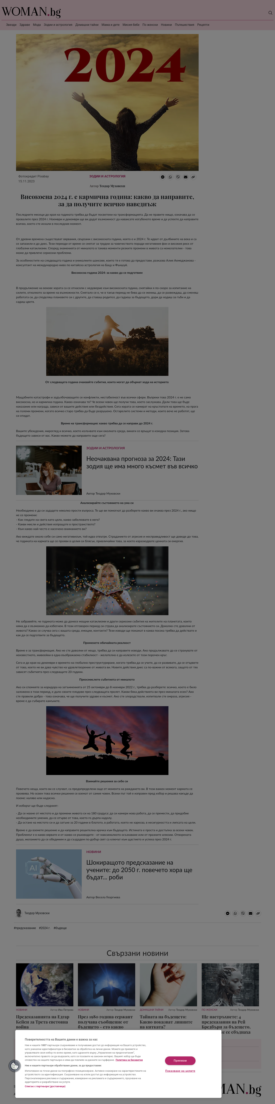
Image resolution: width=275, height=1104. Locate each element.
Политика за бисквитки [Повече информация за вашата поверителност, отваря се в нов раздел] (129, 1060)
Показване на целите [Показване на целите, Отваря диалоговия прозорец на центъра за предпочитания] (180, 1071)
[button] (15, 1066)
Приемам (180, 1061)
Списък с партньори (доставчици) (45, 1086)
